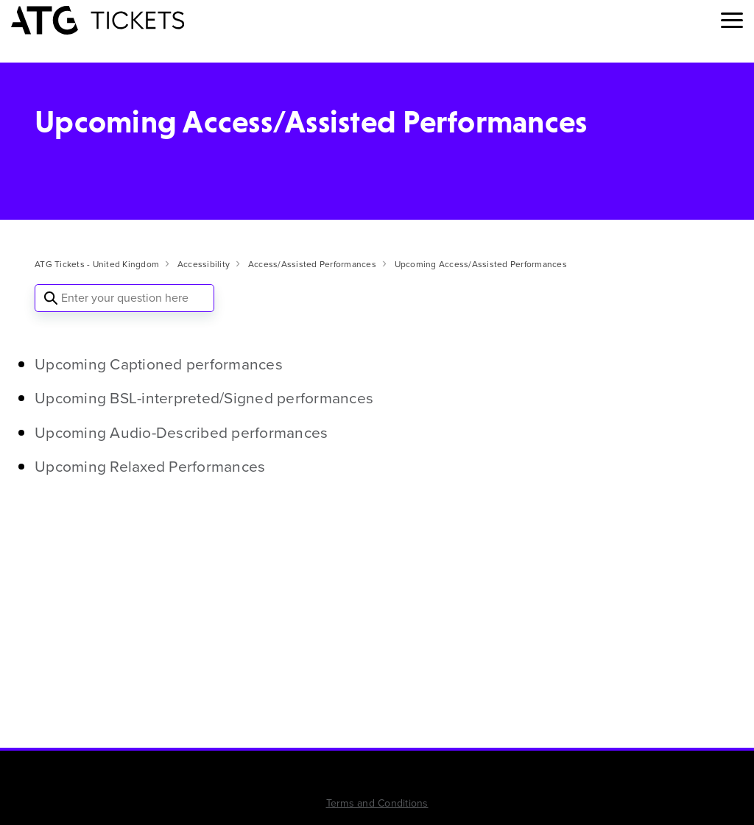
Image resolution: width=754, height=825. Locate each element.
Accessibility (203, 264)
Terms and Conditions (377, 803)
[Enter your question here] (124, 298)
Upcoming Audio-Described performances (181, 432)
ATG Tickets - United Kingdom (97, 264)
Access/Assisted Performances (312, 264)
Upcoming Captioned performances (159, 364)
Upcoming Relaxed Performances (150, 466)
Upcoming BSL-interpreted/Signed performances (204, 397)
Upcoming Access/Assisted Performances (481, 264)
